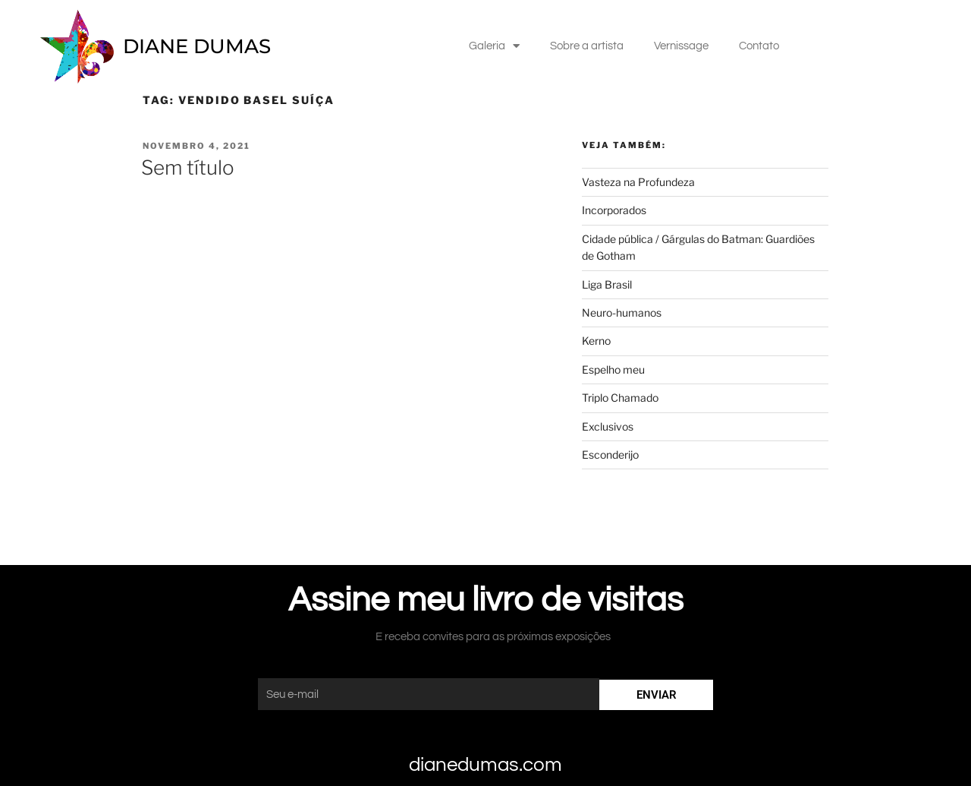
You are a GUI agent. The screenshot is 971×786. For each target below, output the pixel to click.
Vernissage (681, 46)
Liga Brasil (607, 284)
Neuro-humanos (621, 312)
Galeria (494, 46)
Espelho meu (613, 369)
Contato (759, 46)
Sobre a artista (587, 46)
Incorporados (614, 210)
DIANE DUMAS (197, 46)
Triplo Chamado (620, 397)
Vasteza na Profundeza (638, 181)
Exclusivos (607, 426)
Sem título (187, 167)
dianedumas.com (485, 765)
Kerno (596, 340)
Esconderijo (611, 454)
